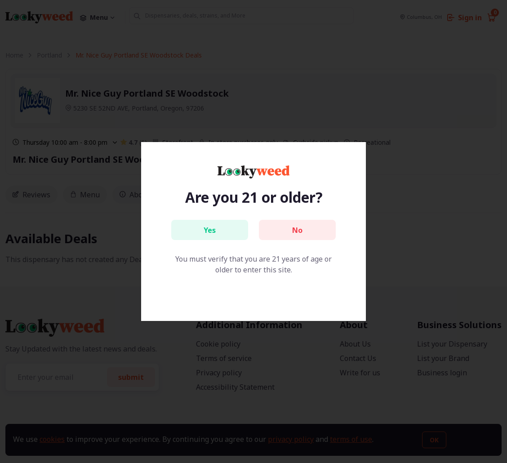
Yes (210, 230)
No (297, 230)
